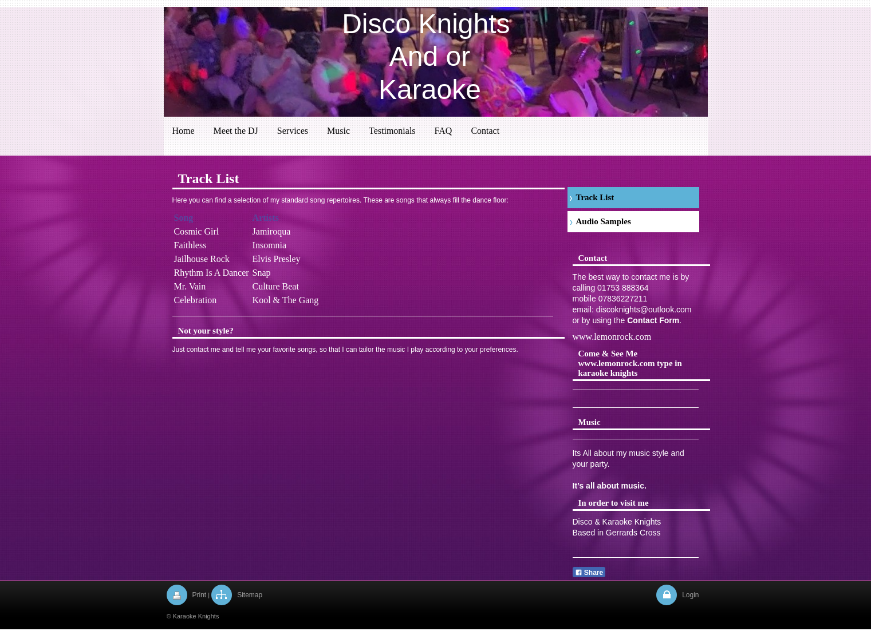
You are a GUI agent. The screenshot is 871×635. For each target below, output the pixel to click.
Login (690, 595)
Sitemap (249, 595)
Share (589, 573)
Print (199, 595)
